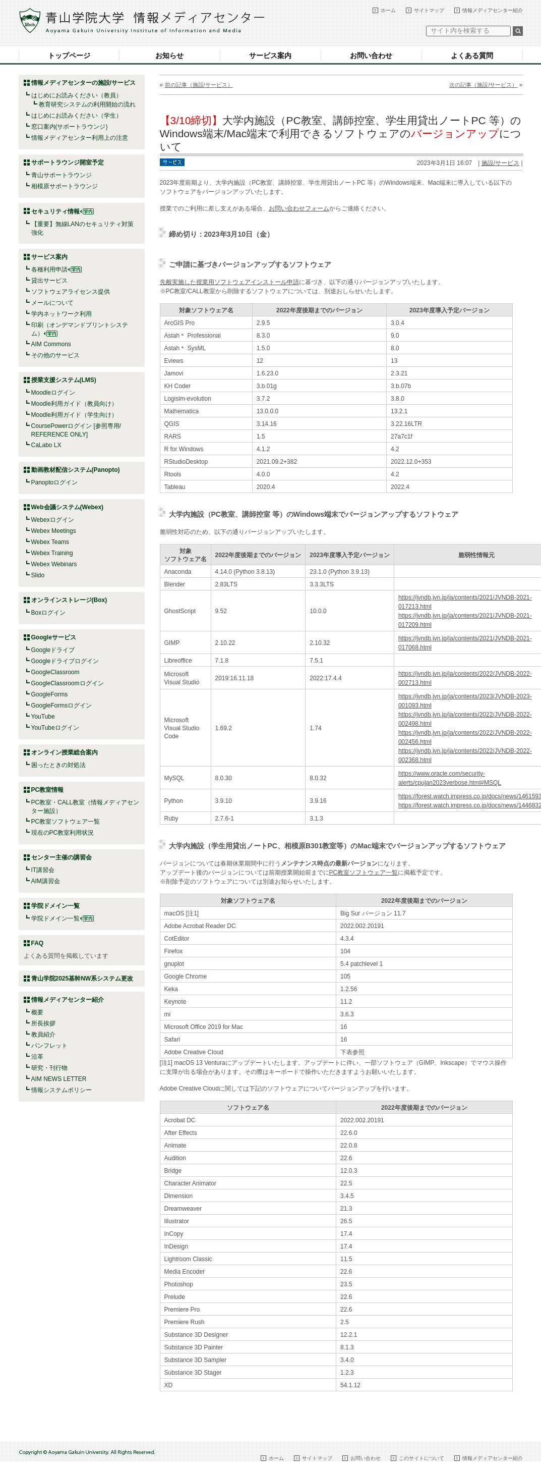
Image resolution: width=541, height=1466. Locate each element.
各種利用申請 (49, 269)
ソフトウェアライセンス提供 (70, 291)
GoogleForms (49, 694)
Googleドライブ (53, 650)
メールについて (52, 302)
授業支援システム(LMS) (63, 380)
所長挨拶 (43, 1023)
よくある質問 (472, 55)
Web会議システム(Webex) (67, 507)
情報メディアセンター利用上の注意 (79, 137)
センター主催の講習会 (61, 857)
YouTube (43, 716)
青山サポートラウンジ (61, 175)
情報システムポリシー (61, 1090)
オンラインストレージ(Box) (69, 600)
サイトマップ (429, 10)
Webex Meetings (53, 530)
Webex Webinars (54, 564)
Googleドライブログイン (65, 661)
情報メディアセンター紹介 (492, 10)
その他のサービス (55, 355)
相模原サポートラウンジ (64, 186)
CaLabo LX (46, 445)
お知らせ (169, 55)
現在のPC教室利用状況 (62, 832)
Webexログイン (52, 519)
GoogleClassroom (55, 672)
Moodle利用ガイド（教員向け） (74, 403)
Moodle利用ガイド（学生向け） (74, 414)
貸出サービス (49, 280)
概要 (37, 1012)
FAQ (37, 943)
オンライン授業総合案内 (64, 752)
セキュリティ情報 (62, 211)
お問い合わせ (371, 55)
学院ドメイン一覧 (62, 918)
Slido (38, 575)
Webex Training (52, 553)
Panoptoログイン (54, 482)
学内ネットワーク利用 (61, 313)
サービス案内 (270, 55)
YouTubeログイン (55, 727)
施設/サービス (500, 163)
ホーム (388, 10)
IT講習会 (43, 870)
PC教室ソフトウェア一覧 (65, 821)
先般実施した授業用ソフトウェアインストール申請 (229, 282)
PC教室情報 (47, 789)
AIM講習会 (45, 881)
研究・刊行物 (49, 1067)
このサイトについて (421, 1458)
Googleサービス (53, 637)
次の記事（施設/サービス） (483, 85)
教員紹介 (43, 1034)
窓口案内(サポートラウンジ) (69, 126)
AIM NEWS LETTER (59, 1078)
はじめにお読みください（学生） (76, 115)
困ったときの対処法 (58, 765)
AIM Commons (51, 344)
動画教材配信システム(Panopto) (75, 469)
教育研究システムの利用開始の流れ (87, 104)
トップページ (69, 55)
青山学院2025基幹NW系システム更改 (82, 978)
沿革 (37, 1056)
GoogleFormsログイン (61, 705)
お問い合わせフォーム (299, 208)
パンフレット (49, 1045)
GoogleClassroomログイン (67, 683)
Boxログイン (48, 612)
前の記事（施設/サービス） (199, 85)
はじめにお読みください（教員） (76, 95)
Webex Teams (50, 542)
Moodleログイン (53, 392)
